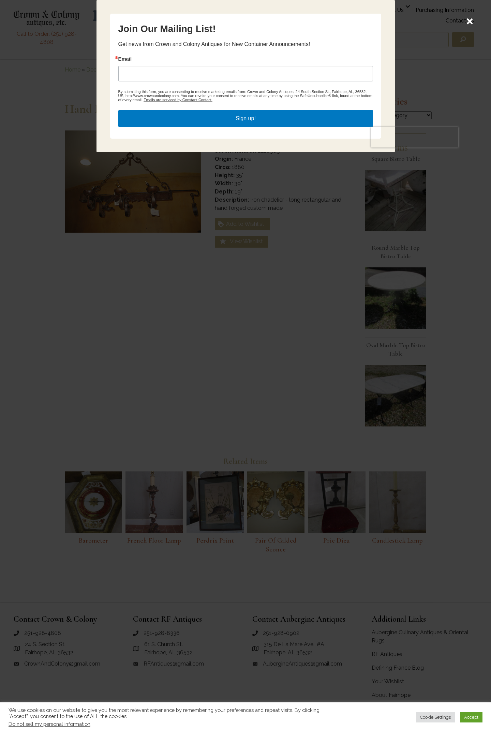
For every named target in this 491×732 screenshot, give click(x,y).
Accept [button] (471, 717)
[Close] (469, 21)
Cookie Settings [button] (435, 717)
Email (198, 351)
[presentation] (334, 424)
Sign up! (245, 408)
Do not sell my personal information (49, 724)
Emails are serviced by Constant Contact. (258, 392)
